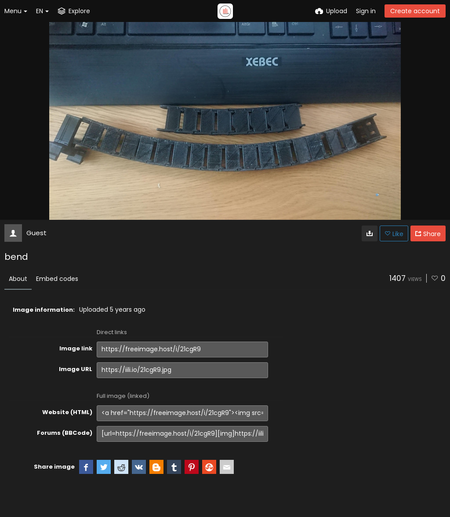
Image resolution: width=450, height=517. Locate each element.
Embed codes (57, 278)
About (18, 278)
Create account (415, 11)
